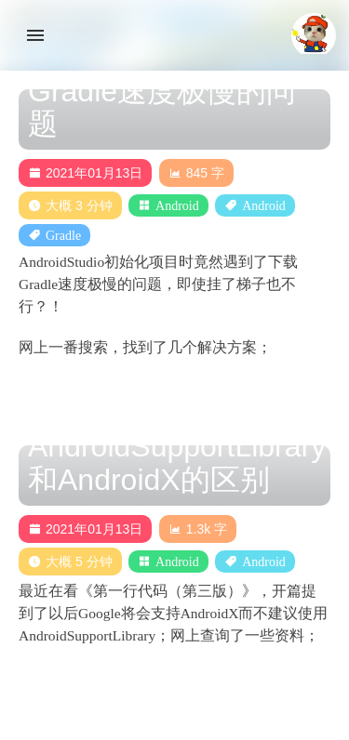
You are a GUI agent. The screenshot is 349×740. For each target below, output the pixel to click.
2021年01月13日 (85, 172)
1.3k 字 (197, 529)
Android (177, 205)
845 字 (196, 172)
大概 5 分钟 (70, 561)
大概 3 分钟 (70, 205)
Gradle (63, 235)
